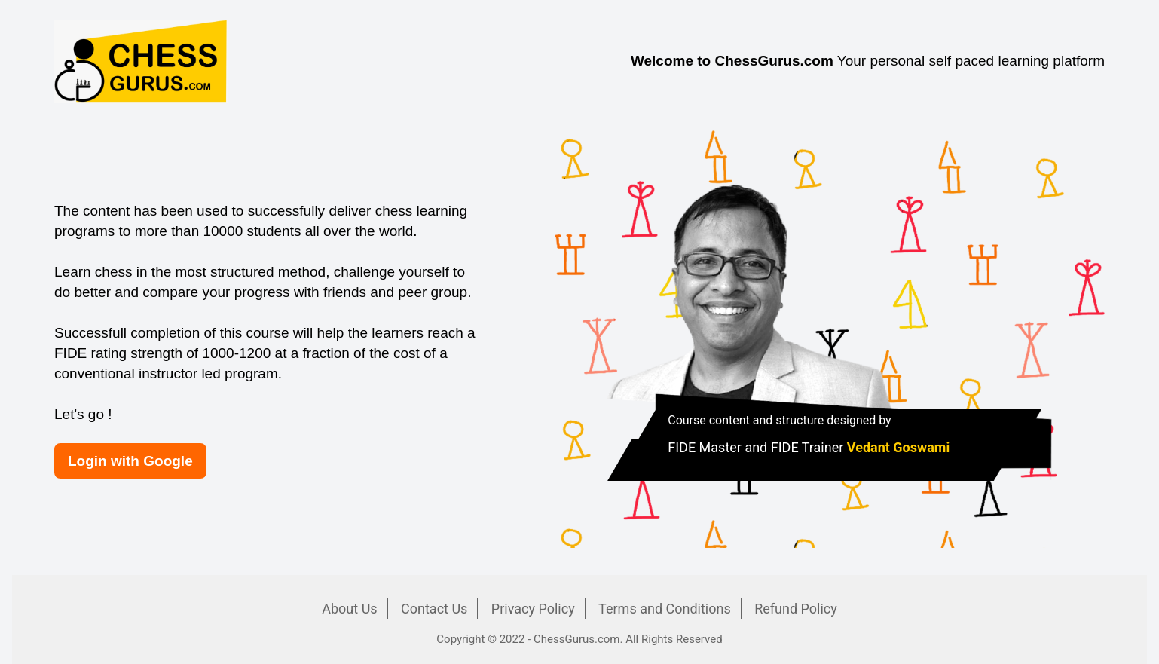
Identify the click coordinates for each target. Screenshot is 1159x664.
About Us (349, 609)
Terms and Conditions (664, 609)
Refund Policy (795, 609)
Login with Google (130, 461)
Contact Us (434, 609)
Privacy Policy (533, 609)
